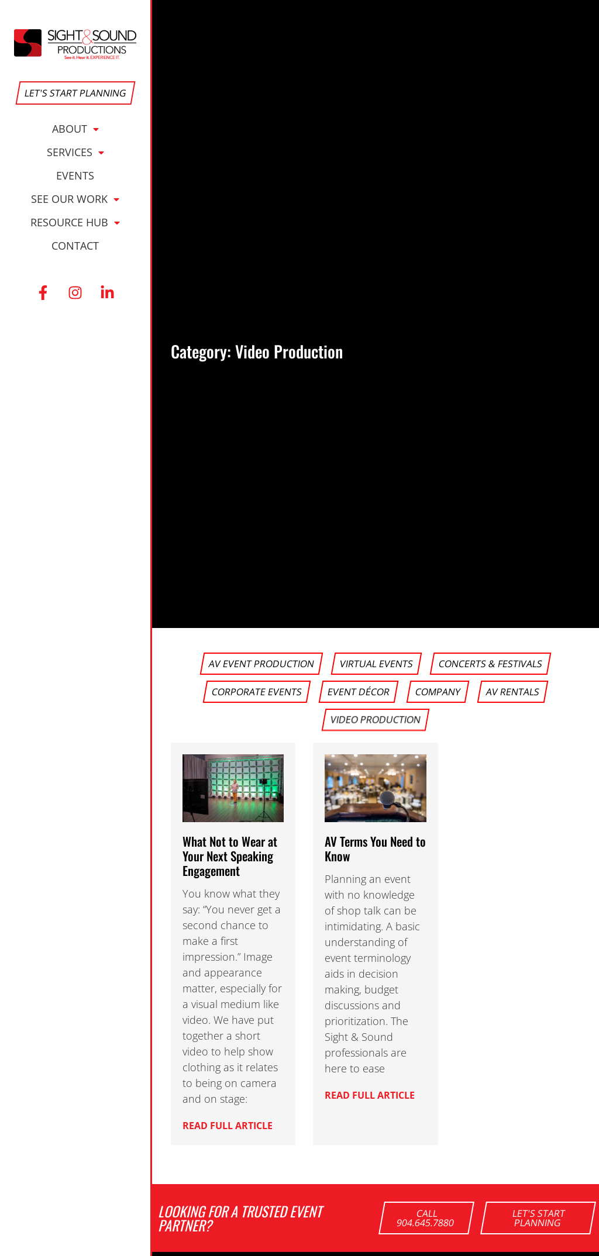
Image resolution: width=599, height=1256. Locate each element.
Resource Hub (75, 222)
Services (75, 152)
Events (75, 175)
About (75, 129)
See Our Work (75, 199)
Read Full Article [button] (228, 1124)
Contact (75, 246)
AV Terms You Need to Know (375, 848)
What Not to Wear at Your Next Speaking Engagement (230, 855)
